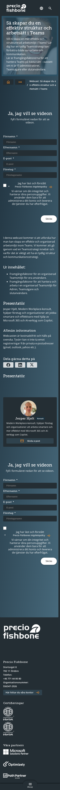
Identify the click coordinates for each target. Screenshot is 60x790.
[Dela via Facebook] (8, 365)
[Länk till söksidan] (51, 8)
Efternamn (10, 147)
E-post (7, 158)
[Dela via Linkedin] (20, 365)
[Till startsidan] (8, 82)
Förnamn (9, 136)
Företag (8, 169)
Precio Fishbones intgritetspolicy (31, 186)
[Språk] (41, 8)
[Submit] (49, 219)
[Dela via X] (32, 365)
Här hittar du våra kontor (19, 692)
